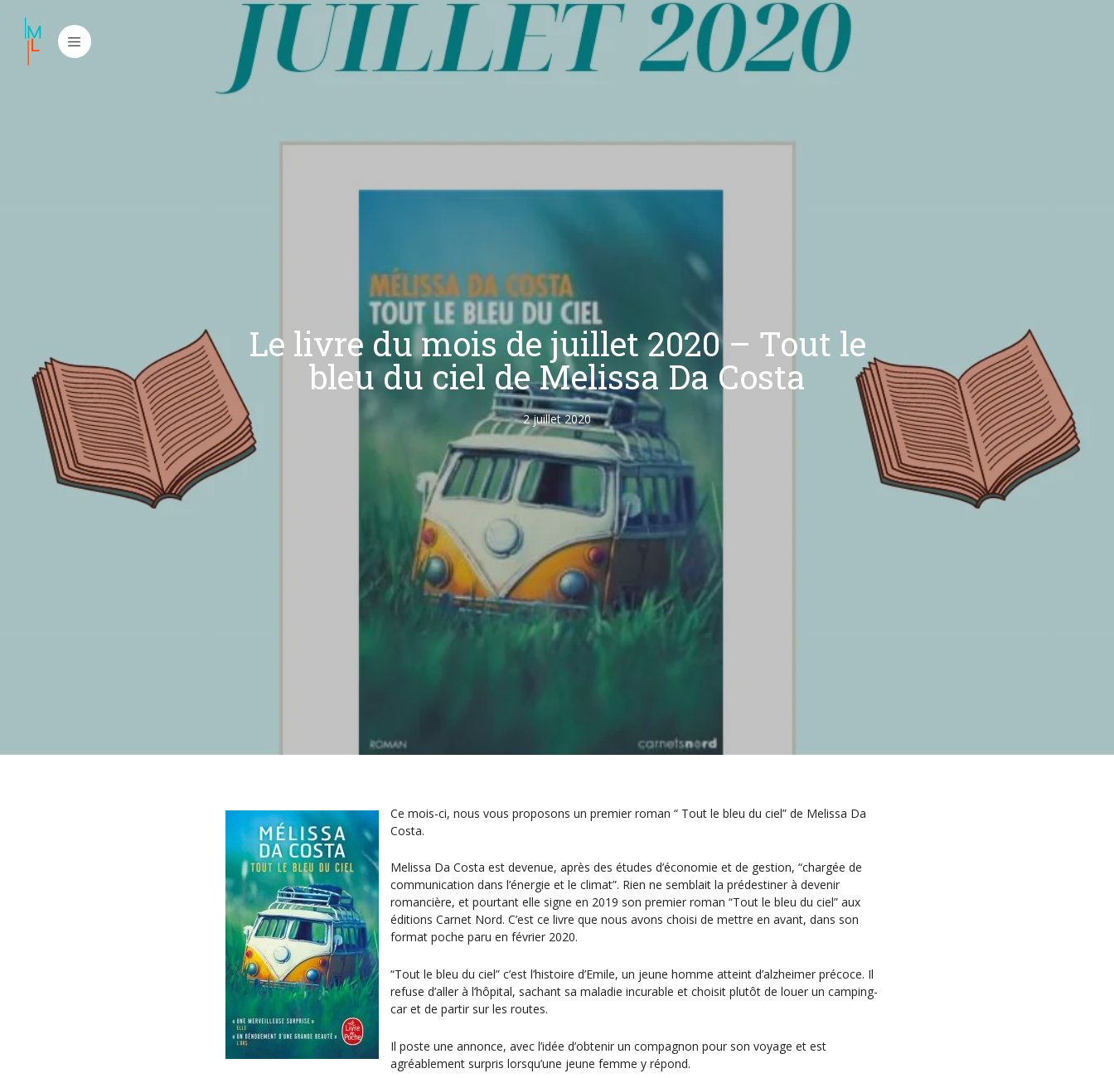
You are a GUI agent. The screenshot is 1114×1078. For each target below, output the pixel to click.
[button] (74, 41)
